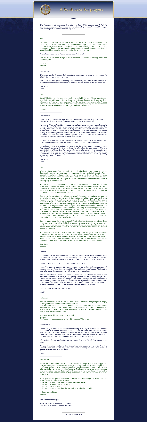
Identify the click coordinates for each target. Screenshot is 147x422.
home (73, 18)
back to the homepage (73, 414)
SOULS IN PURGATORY (49, 403)
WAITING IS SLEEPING (49, 405)
